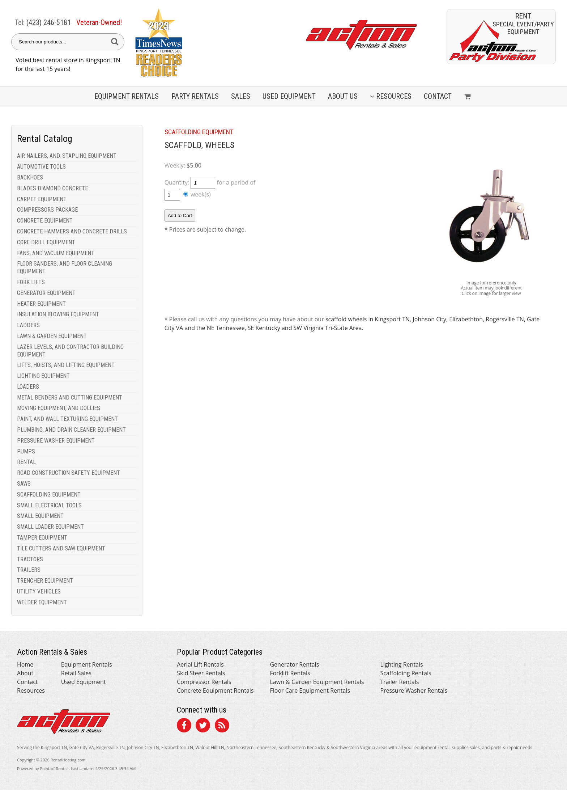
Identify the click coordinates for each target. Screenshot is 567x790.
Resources (391, 96)
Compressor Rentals (204, 682)
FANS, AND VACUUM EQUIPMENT (55, 253)
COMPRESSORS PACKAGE (47, 209)
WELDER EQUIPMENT (42, 602)
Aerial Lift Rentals (200, 664)
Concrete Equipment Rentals (215, 690)
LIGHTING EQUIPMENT (43, 375)
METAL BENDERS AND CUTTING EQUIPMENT (69, 397)
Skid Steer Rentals (201, 673)
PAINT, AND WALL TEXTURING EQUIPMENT (67, 418)
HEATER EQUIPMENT (41, 303)
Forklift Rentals (290, 673)
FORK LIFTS (31, 282)
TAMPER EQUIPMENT (42, 537)
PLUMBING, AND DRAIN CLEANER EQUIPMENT (71, 429)
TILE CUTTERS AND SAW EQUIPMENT (61, 548)
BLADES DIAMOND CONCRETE (52, 188)
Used (289, 96)
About (25, 673)
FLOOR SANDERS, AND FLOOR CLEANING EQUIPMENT (64, 267)
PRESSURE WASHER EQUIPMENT (56, 440)
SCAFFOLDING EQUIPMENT (49, 494)
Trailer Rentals (399, 682)
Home (25, 664)
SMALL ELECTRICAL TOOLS (49, 505)
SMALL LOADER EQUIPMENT (50, 526)
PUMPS (26, 451)
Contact (438, 96)
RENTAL (26, 462)
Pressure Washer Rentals (413, 690)
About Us (343, 96)
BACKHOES (30, 177)
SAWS (24, 483)
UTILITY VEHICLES (39, 591)
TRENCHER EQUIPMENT (45, 580)
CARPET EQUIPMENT (42, 199)
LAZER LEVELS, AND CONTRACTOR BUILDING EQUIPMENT (70, 350)
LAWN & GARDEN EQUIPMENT (52, 336)
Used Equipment (83, 682)
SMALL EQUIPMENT (40, 515)
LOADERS (28, 386)
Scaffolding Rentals (405, 673)
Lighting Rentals (401, 664)
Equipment (126, 96)
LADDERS (28, 325)
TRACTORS (30, 559)
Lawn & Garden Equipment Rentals (317, 682)
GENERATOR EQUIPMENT (46, 293)
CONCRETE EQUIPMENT (45, 220)
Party (195, 96)
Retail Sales (76, 673)
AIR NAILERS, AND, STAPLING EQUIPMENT (66, 155)
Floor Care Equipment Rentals (310, 690)
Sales (240, 96)
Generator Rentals (294, 664)
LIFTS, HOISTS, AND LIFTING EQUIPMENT (66, 365)
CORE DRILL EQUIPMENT (46, 242)
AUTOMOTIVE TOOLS (41, 166)
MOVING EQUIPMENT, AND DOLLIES (58, 408)
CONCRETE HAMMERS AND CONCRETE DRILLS (72, 231)
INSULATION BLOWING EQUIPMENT (58, 314)
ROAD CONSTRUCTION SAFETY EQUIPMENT (68, 472)
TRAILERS (28, 569)
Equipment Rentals (86, 664)
